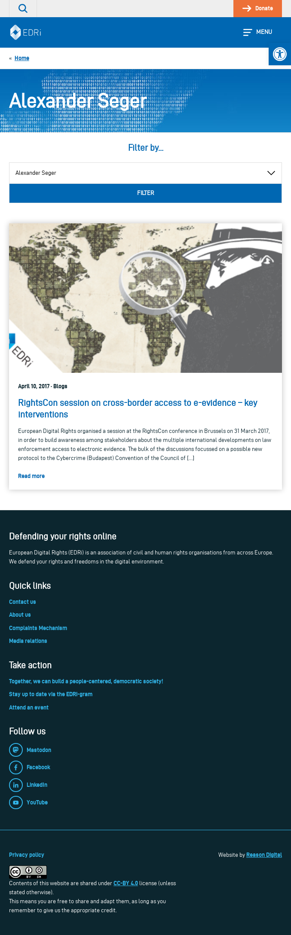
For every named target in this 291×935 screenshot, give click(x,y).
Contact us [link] (22, 601)
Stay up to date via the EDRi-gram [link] (50, 694)
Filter (145, 193)
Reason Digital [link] (264, 854)
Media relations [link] (28, 640)
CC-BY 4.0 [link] (125, 883)
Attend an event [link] (29, 707)
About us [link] (20, 614)
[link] (280, 54)
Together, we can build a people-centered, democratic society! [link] (86, 681)
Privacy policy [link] (26, 854)
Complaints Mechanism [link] (38, 627)
